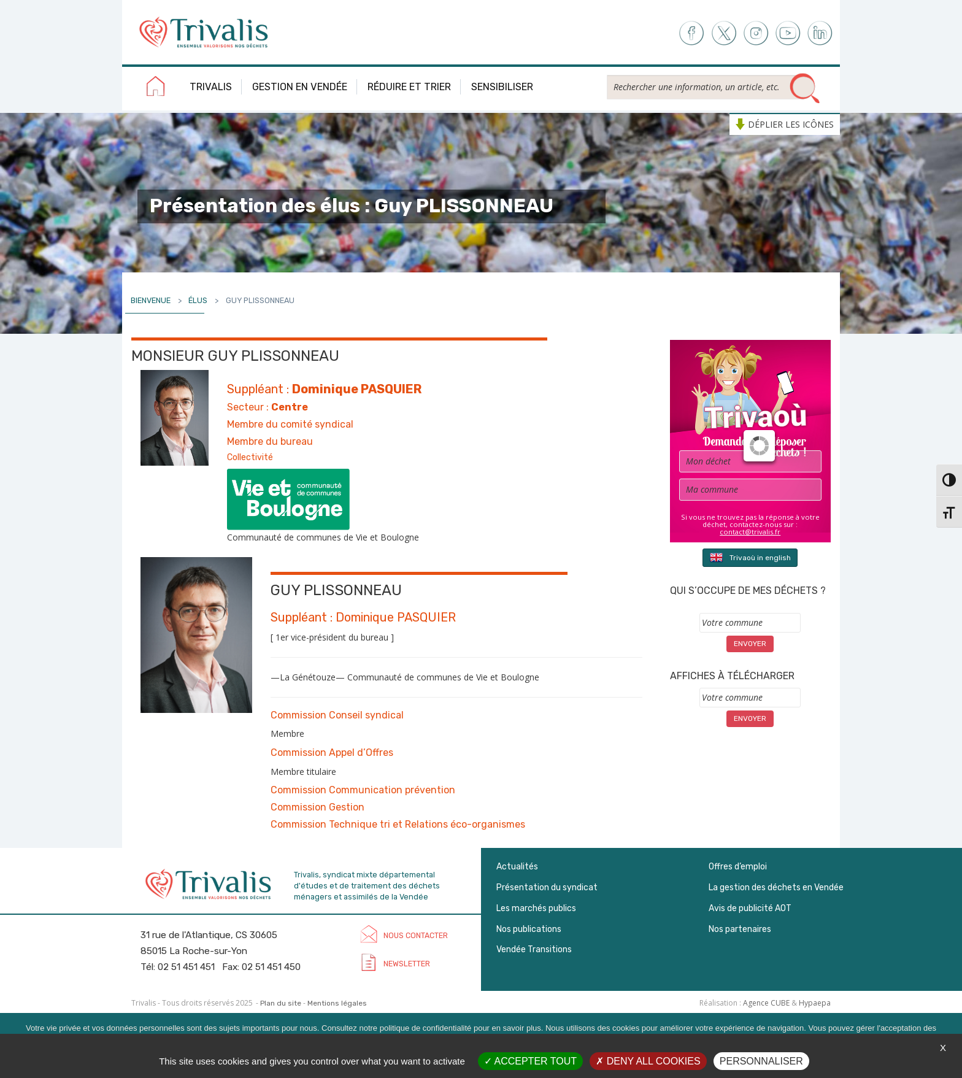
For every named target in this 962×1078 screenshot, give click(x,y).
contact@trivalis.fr (750, 531)
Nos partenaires (740, 929)
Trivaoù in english (750, 557)
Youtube (788, 33)
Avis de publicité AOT (750, 908)
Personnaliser (761, 1061)
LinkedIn (820, 33)
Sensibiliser (502, 87)
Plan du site (280, 1003)
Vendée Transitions (534, 949)
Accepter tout (530, 1061)
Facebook (690, 33)
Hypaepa (815, 1003)
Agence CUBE (766, 1003)
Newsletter (406, 963)
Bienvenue (151, 300)
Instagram (755, 33)
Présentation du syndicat (547, 887)
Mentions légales (337, 1003)
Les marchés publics (536, 908)
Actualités (517, 866)
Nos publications (528, 929)
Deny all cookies (648, 1061)
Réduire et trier (409, 87)
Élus (197, 300)
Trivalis (211, 87)
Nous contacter (415, 935)
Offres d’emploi (738, 866)
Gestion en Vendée (299, 87)
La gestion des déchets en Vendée (776, 887)
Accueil (155, 88)
